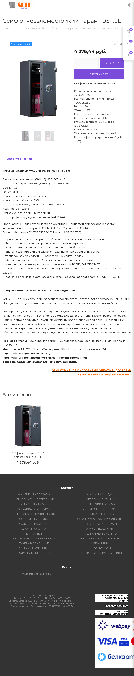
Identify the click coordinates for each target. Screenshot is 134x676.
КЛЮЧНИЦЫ (100, 543)
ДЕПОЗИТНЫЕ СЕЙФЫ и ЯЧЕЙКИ (100, 553)
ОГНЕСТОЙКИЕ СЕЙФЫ (99, 504)
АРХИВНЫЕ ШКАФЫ (99, 528)
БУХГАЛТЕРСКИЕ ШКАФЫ (100, 523)
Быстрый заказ (99, 74)
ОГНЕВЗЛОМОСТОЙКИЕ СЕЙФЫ (33, 514)
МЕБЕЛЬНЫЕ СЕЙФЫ (100, 499)
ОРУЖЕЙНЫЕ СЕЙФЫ (99, 514)
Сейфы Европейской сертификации (99, 519)
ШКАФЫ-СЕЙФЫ (100, 548)
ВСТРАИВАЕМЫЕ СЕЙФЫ (34, 509)
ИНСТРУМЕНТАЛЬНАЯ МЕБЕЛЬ (34, 538)
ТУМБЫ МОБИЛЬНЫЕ (34, 543)
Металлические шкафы (36, 573)
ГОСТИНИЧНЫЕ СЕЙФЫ (34, 519)
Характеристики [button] (19, 158)
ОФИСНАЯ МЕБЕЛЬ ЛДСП (33, 553)
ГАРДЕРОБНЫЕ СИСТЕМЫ (100, 533)
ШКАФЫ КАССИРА (34, 528)
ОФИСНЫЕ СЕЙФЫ (33, 504)
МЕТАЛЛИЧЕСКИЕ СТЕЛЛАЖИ (34, 499)
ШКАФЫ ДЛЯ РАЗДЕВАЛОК (33, 523)
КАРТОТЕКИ (34, 533)
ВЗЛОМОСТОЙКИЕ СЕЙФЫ (100, 509)
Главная (7, 28)
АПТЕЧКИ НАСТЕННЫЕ (34, 548)
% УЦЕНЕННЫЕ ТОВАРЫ (34, 494)
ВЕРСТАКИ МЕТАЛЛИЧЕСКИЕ (100, 538)
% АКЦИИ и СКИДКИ (99, 494)
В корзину (112, 63)
